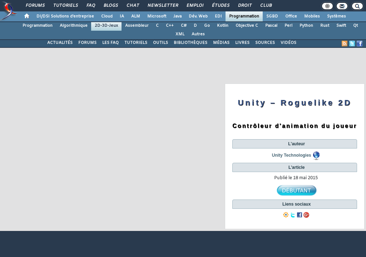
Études (220, 6)
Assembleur (137, 25)
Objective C (247, 25)
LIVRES (242, 42)
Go (207, 25)
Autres (198, 34)
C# (184, 25)
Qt (355, 25)
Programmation (244, 16)
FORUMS (87, 42)
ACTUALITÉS (60, 42)
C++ (170, 25)
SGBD (272, 16)
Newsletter (162, 6)
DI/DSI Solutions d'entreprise (65, 16)
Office (291, 16)
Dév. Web (198, 16)
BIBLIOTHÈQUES (190, 42)
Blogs (110, 6)
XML (179, 34)
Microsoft (156, 16)
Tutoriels (65, 6)
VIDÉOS (288, 42)
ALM (135, 16)
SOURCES (265, 42)
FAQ (90, 6)
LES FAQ (110, 42)
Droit (244, 6)
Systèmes (336, 16)
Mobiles (312, 16)
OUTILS (160, 42)
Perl (288, 25)
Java (177, 16)
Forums (35, 6)
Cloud (107, 16)
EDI (218, 16)
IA (122, 16)
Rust (324, 25)
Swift (341, 25)
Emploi (195, 6)
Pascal (271, 25)
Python (306, 25)
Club (265, 6)
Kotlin (222, 25)
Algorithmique (74, 25)
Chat (132, 6)
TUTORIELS (135, 42)
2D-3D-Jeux (106, 25)
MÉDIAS (221, 42)
